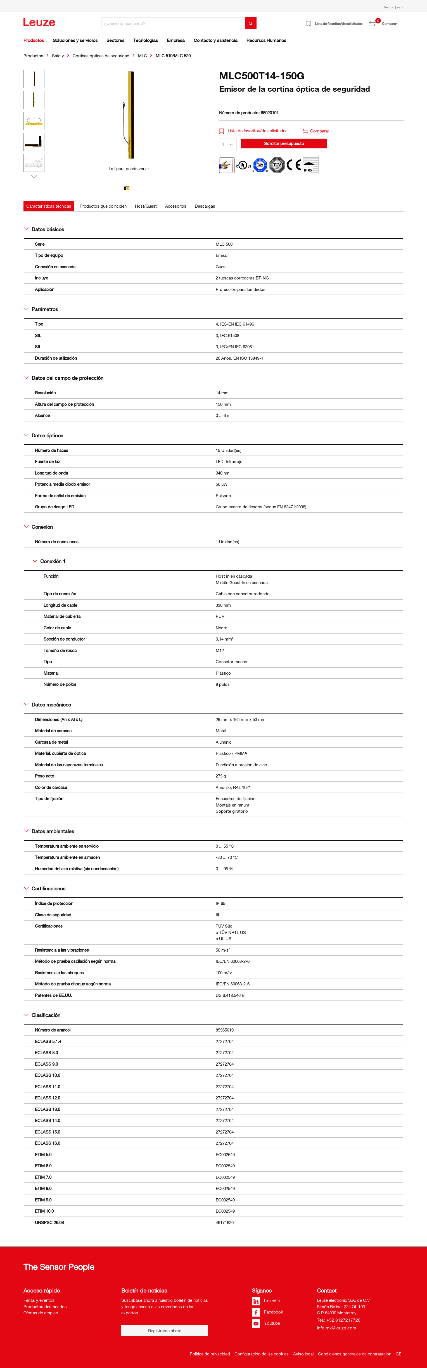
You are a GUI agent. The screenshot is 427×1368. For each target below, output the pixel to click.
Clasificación (42, 1015)
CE (398, 1353)
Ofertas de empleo (40, 1312)
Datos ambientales (49, 831)
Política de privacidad (210, 1353)
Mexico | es (392, 7)
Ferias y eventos (38, 1300)
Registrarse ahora (164, 1330)
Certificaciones (44, 888)
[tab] (48, 206)
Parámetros (41, 309)
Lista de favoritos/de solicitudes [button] (253, 130)
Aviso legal (303, 1353)
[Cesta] (400, 21)
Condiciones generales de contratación (354, 1353)
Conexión (38, 527)
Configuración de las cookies (261, 1353)
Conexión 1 (49, 561)
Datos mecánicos (47, 704)
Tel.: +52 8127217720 (338, 1320)
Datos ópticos (43, 435)
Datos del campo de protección (63, 378)
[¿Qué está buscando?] (173, 23)
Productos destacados (45, 1306)
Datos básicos (44, 229)
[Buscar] (251, 23)
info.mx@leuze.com (336, 1328)
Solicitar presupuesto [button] (284, 143)
